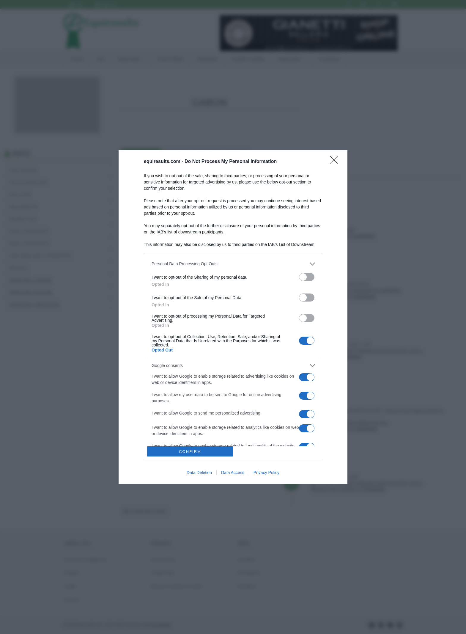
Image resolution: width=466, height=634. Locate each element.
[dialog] (233, 317)
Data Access (232, 472)
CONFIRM (190, 451)
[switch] (306, 277)
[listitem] (233, 264)
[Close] (335, 161)
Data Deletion (199, 472)
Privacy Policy (266, 472)
